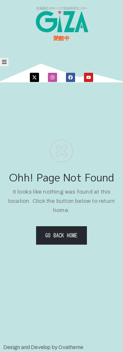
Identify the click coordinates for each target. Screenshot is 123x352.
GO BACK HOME (61, 235)
